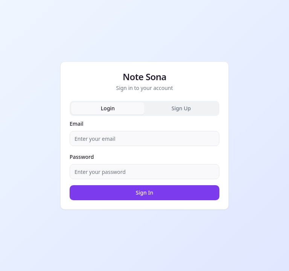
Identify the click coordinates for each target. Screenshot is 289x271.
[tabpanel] (144, 159)
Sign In (144, 192)
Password (82, 156)
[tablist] (144, 108)
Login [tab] (108, 108)
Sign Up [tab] (181, 108)
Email (77, 123)
